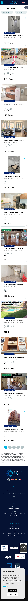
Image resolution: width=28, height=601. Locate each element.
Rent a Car (21, 491)
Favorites (9, 491)
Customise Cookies (12, 594)
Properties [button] (6, 493)
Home (4, 491)
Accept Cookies (12, 590)
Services (22, 493)
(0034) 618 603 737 (13, 529)
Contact (14, 496)
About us (15, 491)
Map (18, 493)
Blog (10, 493)
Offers (14, 493)
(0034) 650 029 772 (13, 509)
